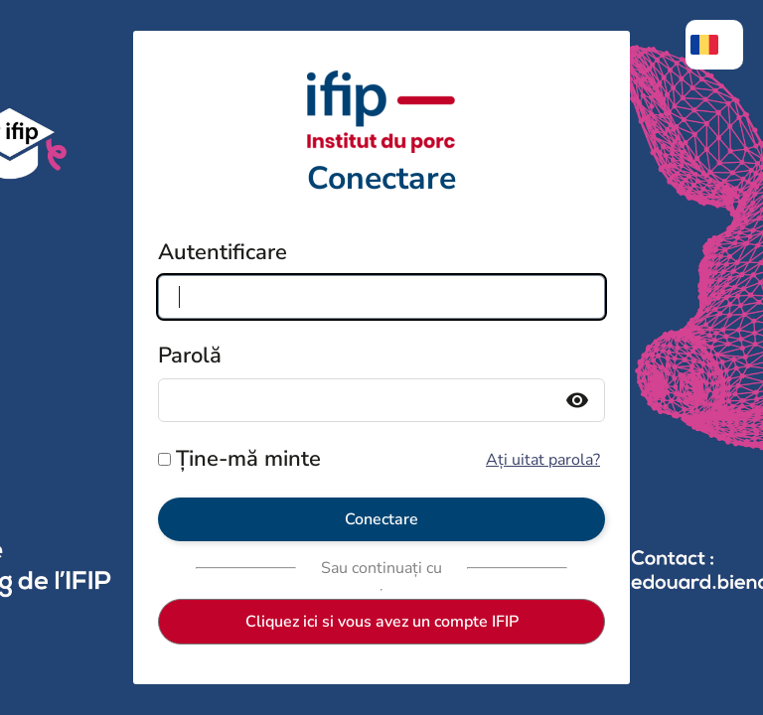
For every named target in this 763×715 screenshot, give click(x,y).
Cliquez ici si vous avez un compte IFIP (382, 622)
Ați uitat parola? (543, 460)
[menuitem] (714, 45)
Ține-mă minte (248, 459)
